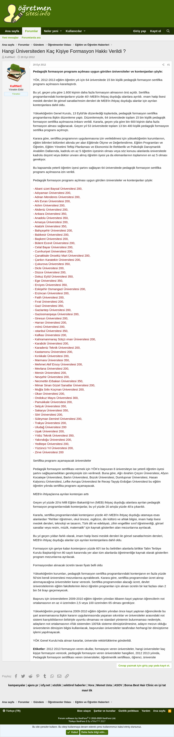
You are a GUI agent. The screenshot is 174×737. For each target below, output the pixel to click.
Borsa (128, 685)
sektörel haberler (74, 685)
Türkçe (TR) (12, 710)
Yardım (146, 710)
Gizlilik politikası (128, 710)
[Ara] (168, 31)
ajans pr (32, 685)
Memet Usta (104, 685)
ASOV (118, 685)
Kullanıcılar (74, 31)
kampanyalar (16, 685)
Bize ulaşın (84, 710)
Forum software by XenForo (87, 718)
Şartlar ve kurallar (105, 710)
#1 (168, 64)
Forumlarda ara (31, 37)
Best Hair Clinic (143, 685)
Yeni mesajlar (10, 37)
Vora (91, 685)
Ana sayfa (12, 31)
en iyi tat (160, 685)
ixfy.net (45, 685)
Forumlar (31, 31)
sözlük (56, 685)
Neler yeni (51, 31)
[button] (61, 31)
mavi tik (87, 690)
